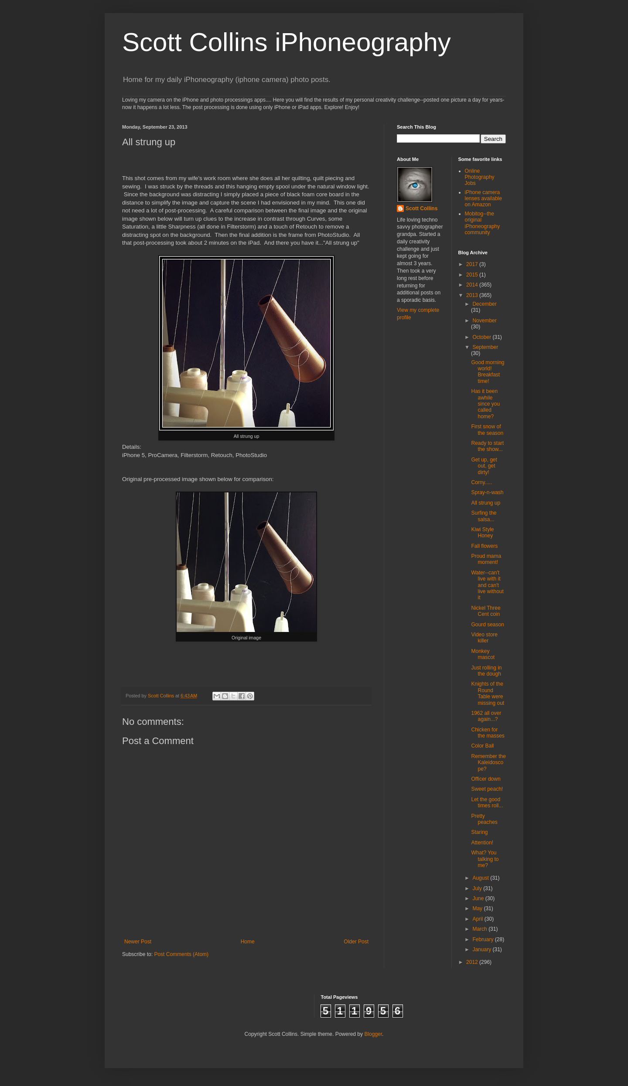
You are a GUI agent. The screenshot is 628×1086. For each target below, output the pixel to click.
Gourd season (487, 625)
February (483, 939)
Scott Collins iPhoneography (286, 42)
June (478, 898)
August (481, 878)
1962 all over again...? (486, 716)
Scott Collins (161, 695)
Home (248, 942)
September (485, 347)
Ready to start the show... (487, 446)
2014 (472, 285)
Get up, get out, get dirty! (484, 466)
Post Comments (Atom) (181, 954)
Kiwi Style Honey (482, 532)
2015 (472, 275)
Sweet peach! (487, 789)
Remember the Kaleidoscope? (488, 762)
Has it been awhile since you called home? (485, 404)
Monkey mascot (483, 654)
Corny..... (481, 482)
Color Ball (482, 746)
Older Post (356, 942)
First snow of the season (487, 429)
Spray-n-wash (487, 492)
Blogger (373, 1034)
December (484, 304)
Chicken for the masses (487, 733)
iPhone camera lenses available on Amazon (483, 198)
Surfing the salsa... (483, 516)
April (478, 919)
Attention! (482, 843)
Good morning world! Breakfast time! (487, 371)
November (484, 321)
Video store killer (484, 638)
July (477, 888)
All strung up (485, 503)
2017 (472, 264)
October (482, 337)
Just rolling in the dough (486, 671)
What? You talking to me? (484, 859)
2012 (472, 962)
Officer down (485, 779)
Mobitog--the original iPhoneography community (482, 223)
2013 (472, 295)
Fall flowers (484, 546)
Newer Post (137, 942)
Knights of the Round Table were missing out (487, 693)
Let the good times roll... (487, 802)
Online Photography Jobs (480, 177)
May (478, 908)
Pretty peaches (484, 819)
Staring (479, 832)
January (482, 949)
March (480, 929)
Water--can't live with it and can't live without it (487, 585)
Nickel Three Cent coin (485, 611)
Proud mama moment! (486, 559)
